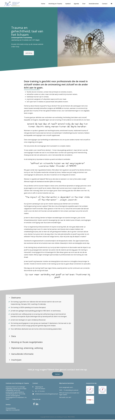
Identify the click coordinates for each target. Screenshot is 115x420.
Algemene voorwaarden (13, 410)
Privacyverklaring (10, 408)
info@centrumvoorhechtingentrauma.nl (46, 394)
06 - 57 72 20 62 (40, 391)
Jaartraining (29, 53)
